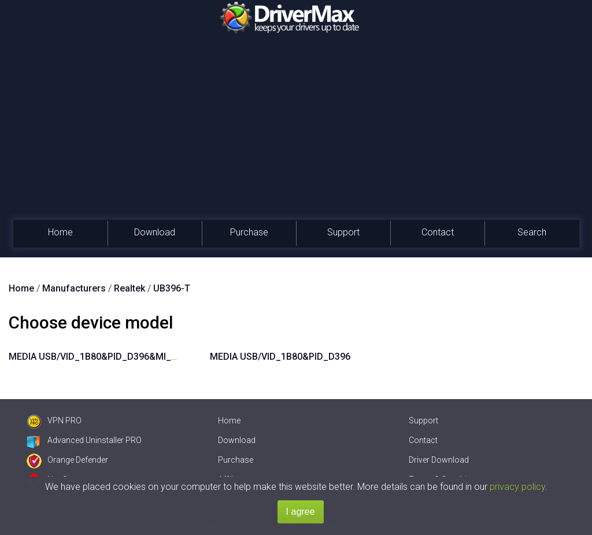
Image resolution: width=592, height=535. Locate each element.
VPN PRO (54, 420)
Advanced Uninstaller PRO (84, 440)
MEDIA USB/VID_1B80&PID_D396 (280, 356)
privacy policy (517, 486)
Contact (437, 232)
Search (531, 232)
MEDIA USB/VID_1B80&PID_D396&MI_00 (95, 356)
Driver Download (439, 460)
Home (60, 232)
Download (154, 232)
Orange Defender (67, 460)
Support (343, 232)
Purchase (249, 232)
